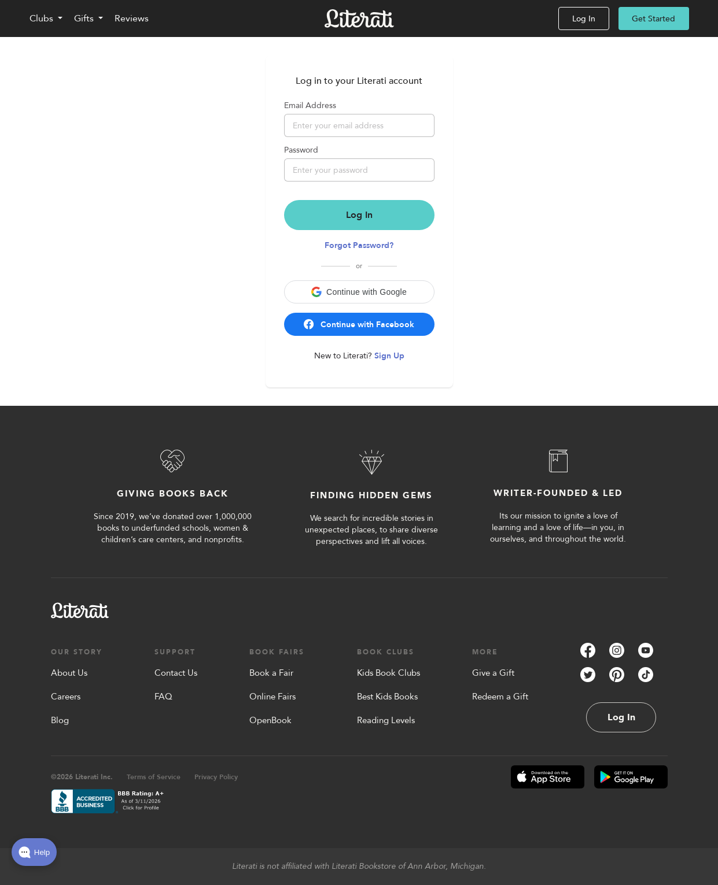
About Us (69, 673)
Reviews (132, 18)
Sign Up (389, 355)
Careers (65, 696)
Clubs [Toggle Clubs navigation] (41, 18)
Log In (583, 18)
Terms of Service (154, 777)
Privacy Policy (216, 777)
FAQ (163, 696)
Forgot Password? (359, 245)
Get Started (653, 18)
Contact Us (175, 673)
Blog (60, 720)
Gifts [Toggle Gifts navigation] (84, 18)
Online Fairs (272, 696)
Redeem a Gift (500, 696)
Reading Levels (386, 720)
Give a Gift (493, 673)
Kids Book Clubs (388, 673)
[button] (359, 291)
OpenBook (270, 720)
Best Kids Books (387, 696)
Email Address (310, 106)
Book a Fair (271, 673)
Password (301, 150)
